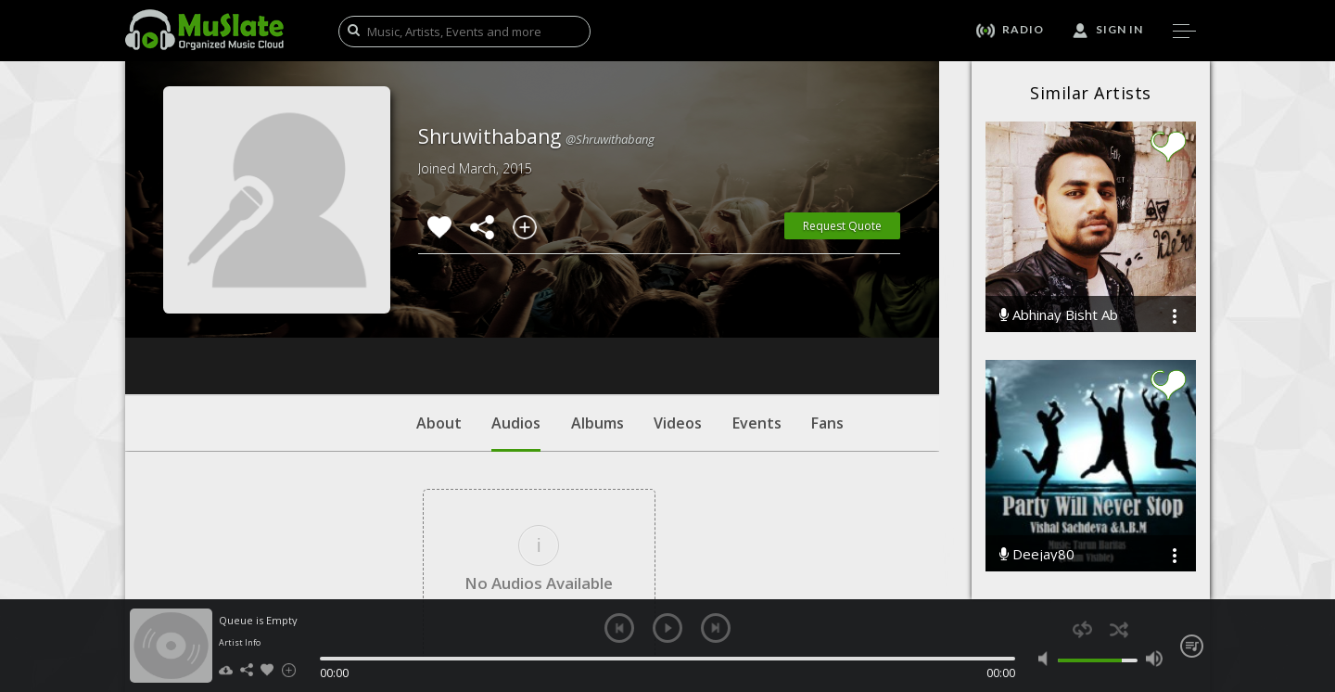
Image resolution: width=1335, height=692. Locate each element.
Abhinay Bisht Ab (1058, 315)
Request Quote (842, 226)
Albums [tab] (597, 311)
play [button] (667, 628)
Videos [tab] (678, 311)
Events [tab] (757, 311)
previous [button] (619, 628)
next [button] (716, 628)
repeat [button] (1082, 629)
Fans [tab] (827, 311)
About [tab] (439, 311)
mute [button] (1047, 658)
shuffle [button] (1118, 629)
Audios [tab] (515, 320)
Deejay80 (1036, 554)
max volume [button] (1153, 658)
